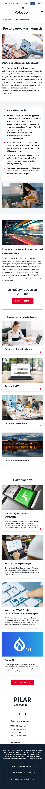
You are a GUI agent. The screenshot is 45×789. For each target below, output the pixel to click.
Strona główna (6, 19)
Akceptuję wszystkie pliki (22, 767)
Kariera (6, 3)
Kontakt (25, 3)
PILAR (18, 3)
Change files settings (22, 779)
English (39, 3)
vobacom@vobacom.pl (18, 735)
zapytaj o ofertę (22, 301)
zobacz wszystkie (22, 682)
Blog (12, 3)
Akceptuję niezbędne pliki (22, 773)
